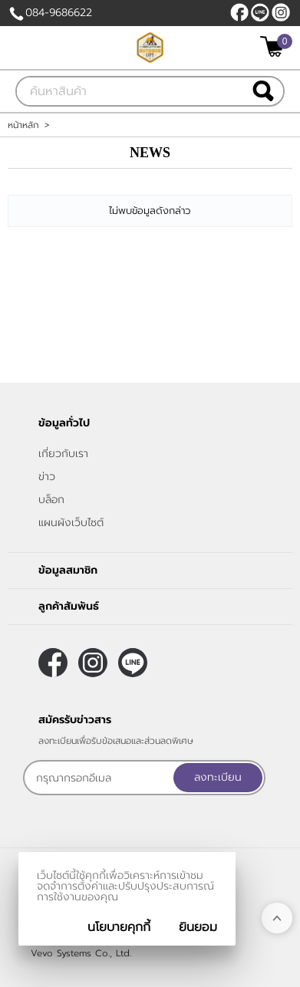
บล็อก (51, 500)
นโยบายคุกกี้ (118, 927)
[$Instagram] (281, 12)
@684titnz (260, 12)
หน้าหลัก (23, 125)
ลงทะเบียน (218, 777)
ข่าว (46, 477)
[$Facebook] (239, 12)
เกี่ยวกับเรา (63, 454)
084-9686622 (58, 13)
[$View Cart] (274, 46)
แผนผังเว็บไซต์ (71, 523)
